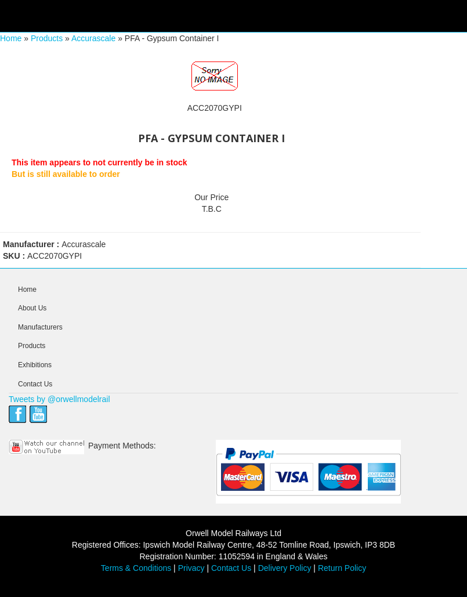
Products (47, 38)
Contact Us (35, 384)
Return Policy (342, 568)
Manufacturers (40, 327)
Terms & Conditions (136, 568)
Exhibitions (35, 365)
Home (10, 38)
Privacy (191, 568)
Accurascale (93, 38)
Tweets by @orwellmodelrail (59, 399)
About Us (32, 308)
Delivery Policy (285, 568)
